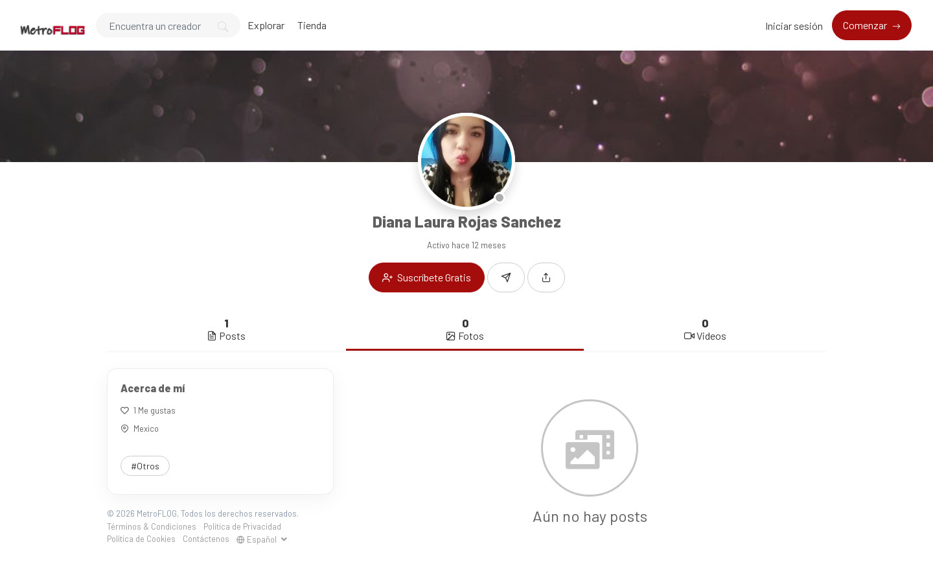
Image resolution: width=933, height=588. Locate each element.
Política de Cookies (141, 539)
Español (257, 539)
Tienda (312, 25)
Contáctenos (206, 539)
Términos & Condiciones (151, 526)
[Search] (168, 25)
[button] (546, 277)
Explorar (266, 25)
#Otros (145, 465)
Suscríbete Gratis (426, 277)
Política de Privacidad (242, 526)
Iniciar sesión (794, 25)
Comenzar (866, 25)
